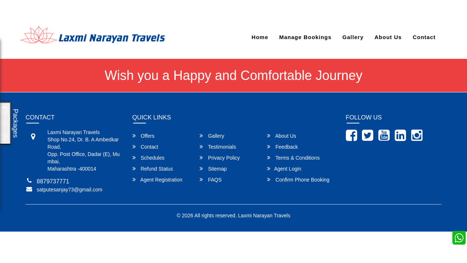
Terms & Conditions (293, 158)
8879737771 (134, 12)
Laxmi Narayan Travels (264, 215)
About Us (388, 37)
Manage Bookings (305, 37)
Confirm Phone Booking (298, 179)
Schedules (148, 158)
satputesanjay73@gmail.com (69, 12)
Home (260, 37)
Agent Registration (157, 179)
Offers (143, 136)
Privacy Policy (220, 158)
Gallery (353, 37)
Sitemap (213, 168)
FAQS (210, 179)
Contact (424, 37)
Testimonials (218, 147)
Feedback (282, 147)
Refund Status (152, 168)
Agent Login (424, 12)
